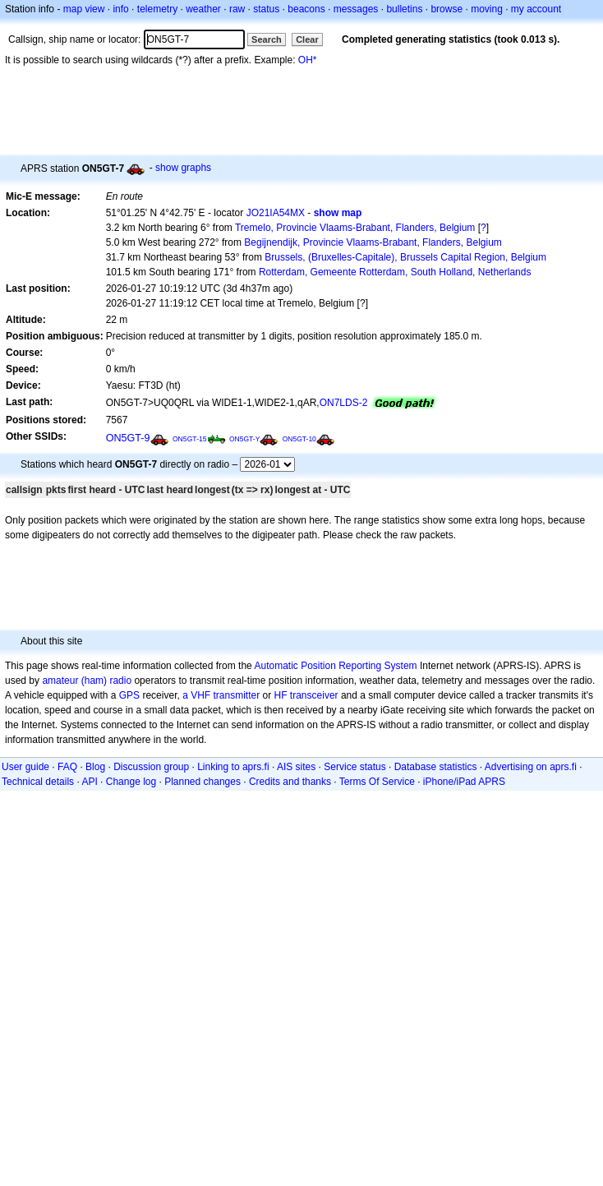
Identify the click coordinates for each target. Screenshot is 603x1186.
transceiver (314, 695)
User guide (25, 767)
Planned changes (202, 781)
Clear (307, 39)
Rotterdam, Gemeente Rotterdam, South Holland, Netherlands (395, 272)
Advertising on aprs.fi (531, 767)
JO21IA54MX (275, 213)
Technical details (38, 781)
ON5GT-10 (299, 439)
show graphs (183, 167)
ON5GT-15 (190, 439)
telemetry (157, 9)
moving (487, 9)
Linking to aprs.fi (233, 767)
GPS (129, 695)
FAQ (67, 767)
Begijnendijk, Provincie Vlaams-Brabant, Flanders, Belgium (372, 242)
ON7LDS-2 (344, 402)
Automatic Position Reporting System (335, 665)
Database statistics (435, 767)
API (89, 781)
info (120, 9)
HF (281, 695)
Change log (131, 781)
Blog (95, 767)
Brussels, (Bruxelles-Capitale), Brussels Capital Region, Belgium (405, 257)
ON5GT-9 (128, 438)
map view (84, 9)
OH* (307, 60)
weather (203, 9)
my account (536, 9)
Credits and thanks (290, 781)
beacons (306, 9)
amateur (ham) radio (86, 680)
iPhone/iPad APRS (464, 781)
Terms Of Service (377, 781)
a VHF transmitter (221, 695)
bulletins (404, 9)
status (266, 9)
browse (446, 9)
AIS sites (296, 767)
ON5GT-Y (244, 439)
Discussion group (151, 767)
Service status (354, 767)
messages (356, 9)
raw (237, 9)
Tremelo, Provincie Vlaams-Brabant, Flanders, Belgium (355, 227)
